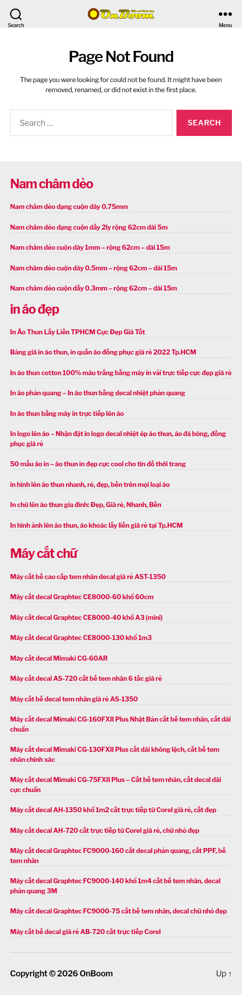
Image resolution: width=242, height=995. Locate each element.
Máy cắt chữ (43, 553)
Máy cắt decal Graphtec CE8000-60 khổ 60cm (81, 597)
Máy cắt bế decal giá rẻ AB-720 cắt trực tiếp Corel (85, 932)
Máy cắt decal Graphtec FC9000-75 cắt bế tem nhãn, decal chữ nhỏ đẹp (118, 911)
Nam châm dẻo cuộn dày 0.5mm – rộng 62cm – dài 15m (93, 268)
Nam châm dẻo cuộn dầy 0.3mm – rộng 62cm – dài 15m (93, 288)
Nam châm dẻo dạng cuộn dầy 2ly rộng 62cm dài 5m (88, 227)
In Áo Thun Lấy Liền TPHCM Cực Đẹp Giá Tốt (77, 332)
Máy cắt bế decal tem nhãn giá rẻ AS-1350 (74, 699)
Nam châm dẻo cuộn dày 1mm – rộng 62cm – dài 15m (90, 247)
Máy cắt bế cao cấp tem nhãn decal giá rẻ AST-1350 (88, 577)
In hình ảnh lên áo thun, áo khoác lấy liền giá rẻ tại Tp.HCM (96, 525)
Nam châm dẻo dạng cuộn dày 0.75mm (69, 206)
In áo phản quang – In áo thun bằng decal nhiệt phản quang (97, 393)
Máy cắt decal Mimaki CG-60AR (59, 658)
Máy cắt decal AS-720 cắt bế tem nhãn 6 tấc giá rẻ (86, 678)
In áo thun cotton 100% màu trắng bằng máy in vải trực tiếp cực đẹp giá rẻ (120, 373)
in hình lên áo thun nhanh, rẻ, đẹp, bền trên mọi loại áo (89, 484)
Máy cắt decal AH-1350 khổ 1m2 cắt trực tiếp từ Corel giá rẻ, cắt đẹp (113, 810)
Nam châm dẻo (51, 183)
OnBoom (96, 973)
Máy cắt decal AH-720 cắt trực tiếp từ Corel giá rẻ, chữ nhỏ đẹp (104, 830)
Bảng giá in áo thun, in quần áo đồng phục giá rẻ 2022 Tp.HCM (103, 352)
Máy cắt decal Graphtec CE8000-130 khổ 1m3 (81, 637)
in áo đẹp (34, 309)
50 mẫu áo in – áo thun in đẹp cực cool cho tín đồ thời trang (98, 464)
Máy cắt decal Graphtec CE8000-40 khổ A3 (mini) (86, 617)
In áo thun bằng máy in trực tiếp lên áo (67, 413)
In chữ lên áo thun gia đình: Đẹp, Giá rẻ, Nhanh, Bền (85, 505)
